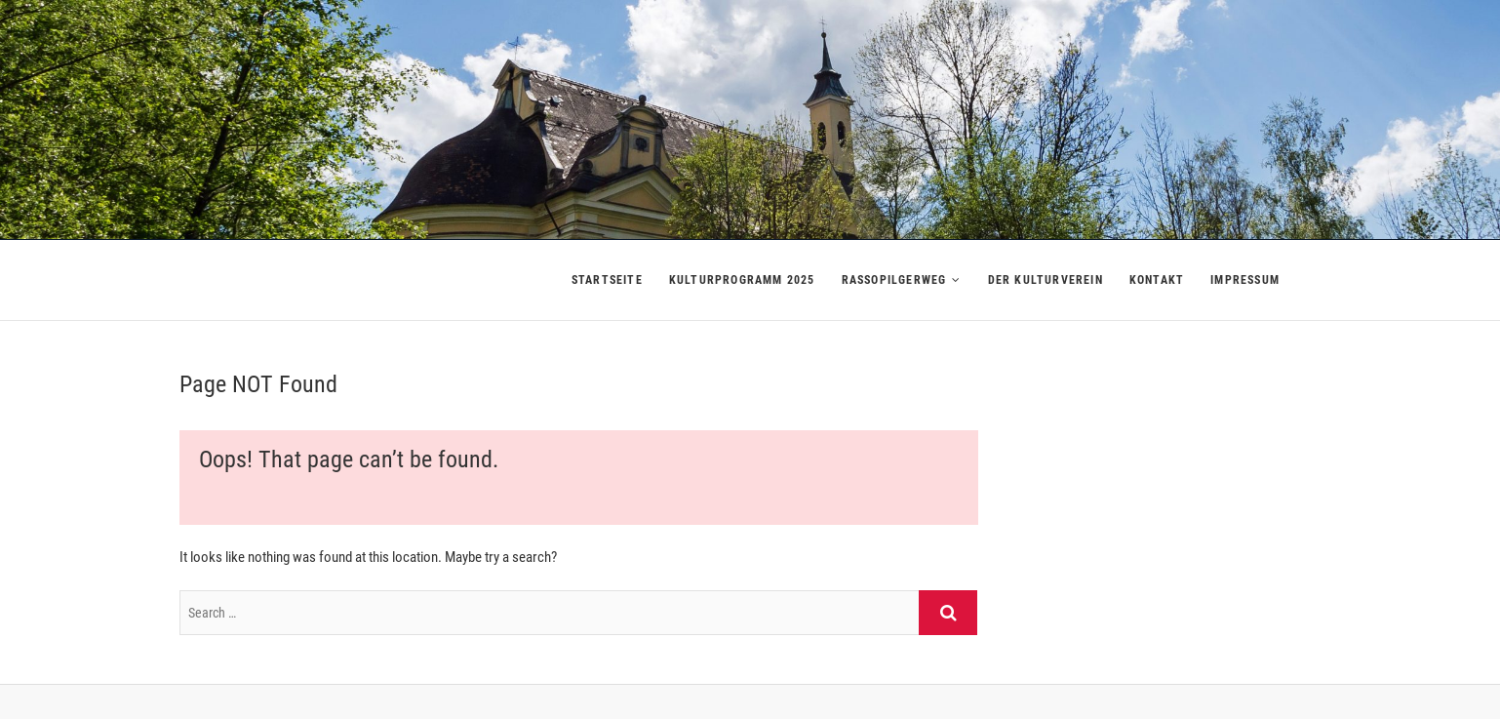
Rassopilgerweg (894, 280)
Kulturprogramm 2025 (742, 280)
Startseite (607, 280)
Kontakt (1156, 280)
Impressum (1245, 280)
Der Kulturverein (1045, 280)
